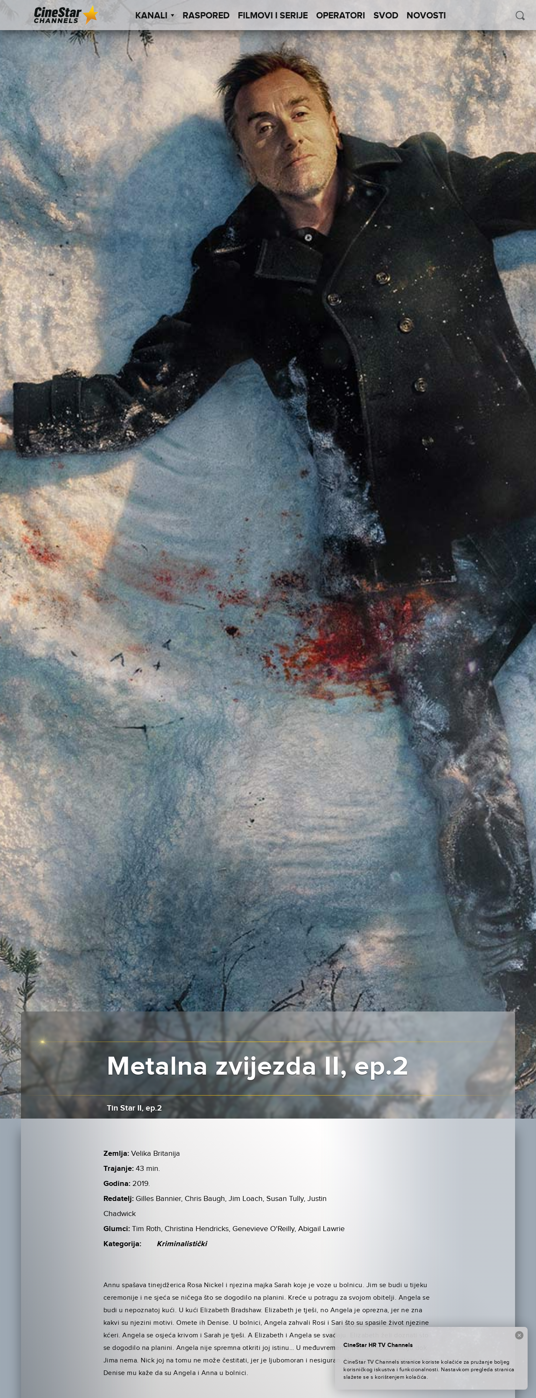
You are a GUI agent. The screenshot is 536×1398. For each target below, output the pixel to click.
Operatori (340, 15)
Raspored (206, 15)
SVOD (386, 15)
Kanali (154, 15)
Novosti (426, 15)
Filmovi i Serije (273, 15)
